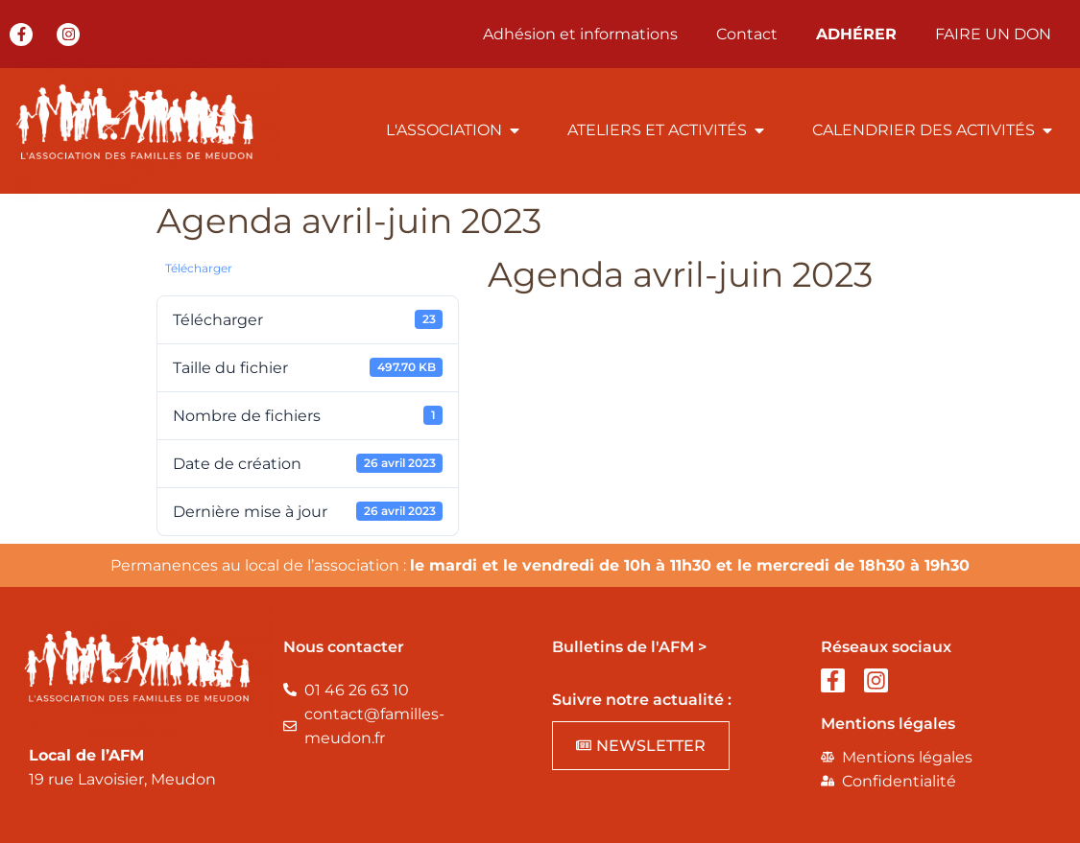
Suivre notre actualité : (642, 700)
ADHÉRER (856, 34)
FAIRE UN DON (993, 34)
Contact (747, 34)
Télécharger (198, 268)
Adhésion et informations (580, 34)
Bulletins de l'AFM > (629, 647)
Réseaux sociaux (886, 647)
